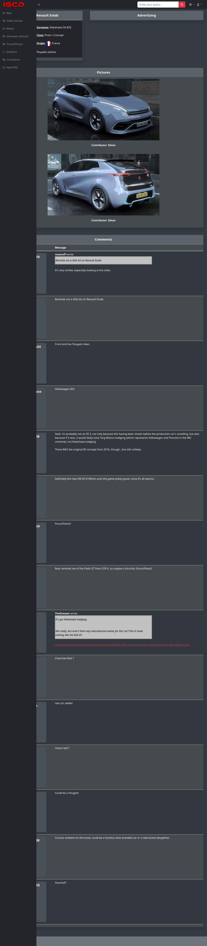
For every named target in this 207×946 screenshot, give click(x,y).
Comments (11, 59)
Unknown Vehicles (15, 36)
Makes (8, 28)
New (7, 13)
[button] (192, 4)
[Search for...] (158, 4)
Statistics (10, 52)
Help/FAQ (10, 67)
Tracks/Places (13, 44)
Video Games (13, 21)
